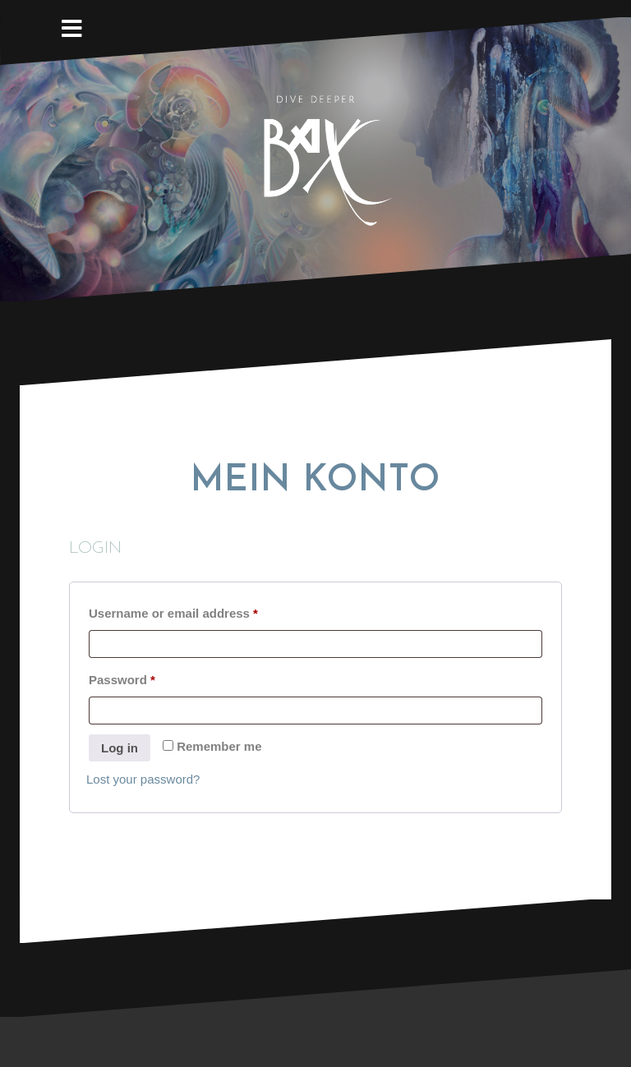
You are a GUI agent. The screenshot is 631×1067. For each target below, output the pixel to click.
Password (148, 677)
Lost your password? (143, 779)
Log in (119, 748)
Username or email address (200, 610)
